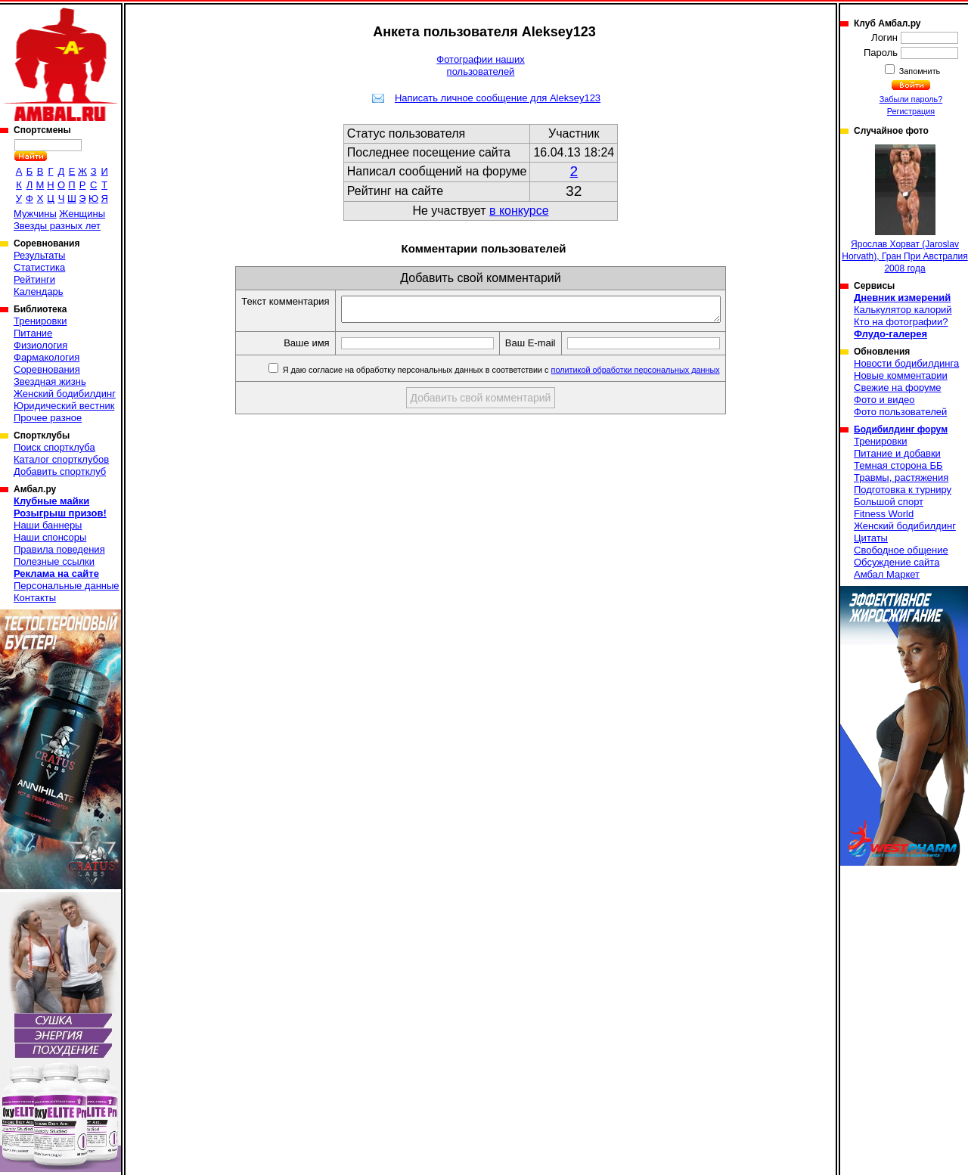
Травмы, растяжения (901, 477)
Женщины (82, 213)
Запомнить (919, 71)
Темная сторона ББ (898, 465)
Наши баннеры (48, 525)
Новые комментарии (901, 375)
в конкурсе (519, 210)
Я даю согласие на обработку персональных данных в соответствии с (523, 374)
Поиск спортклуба (54, 447)
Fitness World (884, 513)
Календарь (39, 291)
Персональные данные (66, 585)
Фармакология (46, 357)
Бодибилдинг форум (901, 429)
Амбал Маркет (887, 574)
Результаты (39, 255)
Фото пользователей (900, 411)
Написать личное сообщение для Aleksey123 (497, 98)
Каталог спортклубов (61, 459)
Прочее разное (48, 417)
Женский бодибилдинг (65, 393)
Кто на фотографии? (901, 321)
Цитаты (871, 538)
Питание (33, 333)
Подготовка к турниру (902, 489)
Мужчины (35, 213)
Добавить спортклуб (60, 471)
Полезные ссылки (54, 561)
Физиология (40, 345)
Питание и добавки (897, 453)
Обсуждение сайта (896, 562)
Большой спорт (888, 501)
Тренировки (40, 321)
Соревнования (47, 369)
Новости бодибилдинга (906, 363)
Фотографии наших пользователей (480, 65)
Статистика (39, 267)
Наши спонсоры (50, 537)
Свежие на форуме (898, 387)
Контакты (35, 597)
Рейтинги (34, 279)
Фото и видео (884, 399)
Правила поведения (59, 549)
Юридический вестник (64, 405)
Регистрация (911, 111)
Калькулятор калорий (903, 309)
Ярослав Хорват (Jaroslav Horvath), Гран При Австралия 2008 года (904, 209)
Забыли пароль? (911, 99)
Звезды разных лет (57, 225)
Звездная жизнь (50, 381)
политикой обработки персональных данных (658, 374)
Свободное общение (901, 550)
